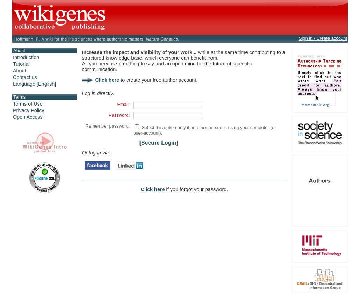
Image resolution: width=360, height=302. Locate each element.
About (19, 70)
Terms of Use (28, 104)
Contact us (25, 77)
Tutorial (21, 64)
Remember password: (108, 126)
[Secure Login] (158, 143)
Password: (119, 115)
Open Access (28, 117)
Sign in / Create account (323, 38)
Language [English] (34, 84)
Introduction (26, 57)
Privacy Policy (28, 110)
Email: (123, 104)
